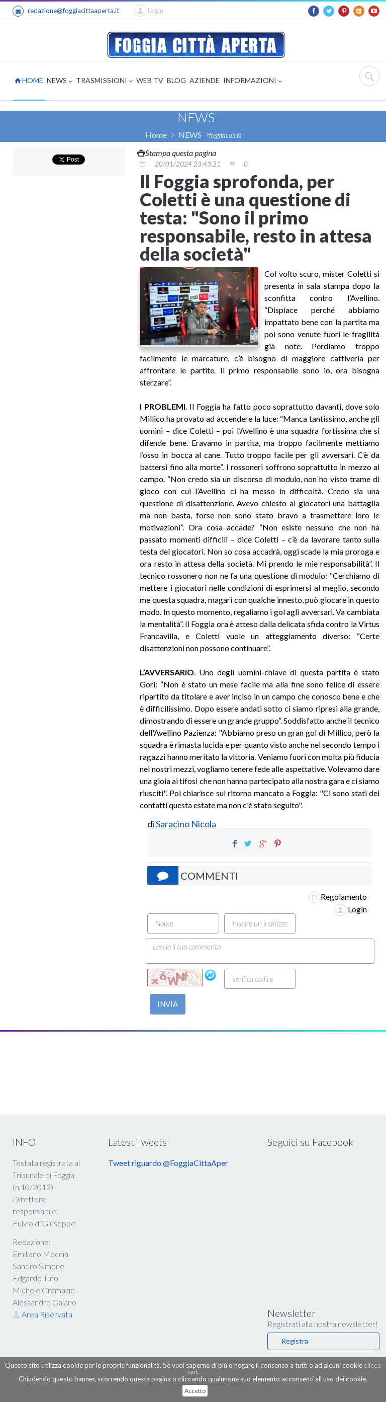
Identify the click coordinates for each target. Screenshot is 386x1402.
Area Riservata (42, 1314)
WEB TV (149, 80)
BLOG (176, 80)
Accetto (195, 1390)
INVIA (167, 1003)
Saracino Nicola (186, 823)
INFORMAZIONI (252, 81)
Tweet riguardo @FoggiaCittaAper (168, 1162)
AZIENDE (204, 80)
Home (156, 134)
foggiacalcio (225, 135)
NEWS (59, 81)
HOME (29, 80)
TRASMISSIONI (104, 81)
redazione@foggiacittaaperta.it (66, 11)
